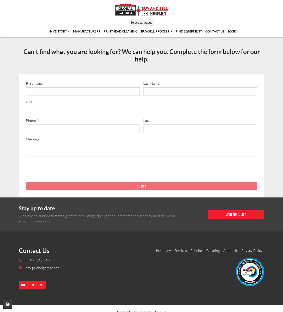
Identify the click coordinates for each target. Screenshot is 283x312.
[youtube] (23, 285)
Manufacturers (86, 31)
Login (232, 31)
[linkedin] (32, 285)
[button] (59, 31)
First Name (35, 83)
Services (180, 250)
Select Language (141, 22)
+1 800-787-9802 (38, 260)
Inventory (58, 31)
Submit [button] (141, 186)
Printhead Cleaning (121, 31)
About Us (230, 250)
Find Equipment (189, 31)
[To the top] (7, 304)
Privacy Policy (251, 250)
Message (32, 139)
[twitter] (41, 285)
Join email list (236, 214)
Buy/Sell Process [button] (155, 31)
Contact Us (214, 31)
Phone (32, 120)
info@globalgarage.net (41, 268)
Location (150, 120)
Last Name (151, 83)
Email (31, 102)
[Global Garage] (250, 271)
